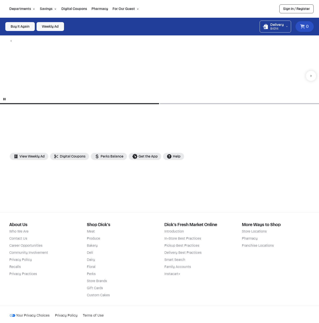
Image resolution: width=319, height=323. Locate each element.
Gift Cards (95, 288)
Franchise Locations (258, 245)
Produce (93, 238)
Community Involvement (28, 252)
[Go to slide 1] (75, 103)
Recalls (15, 266)
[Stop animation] (4, 99)
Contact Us (18, 238)
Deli (90, 252)
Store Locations (254, 231)
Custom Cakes (98, 295)
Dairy (91, 259)
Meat (91, 231)
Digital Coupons (74, 8)
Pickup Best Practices (181, 245)
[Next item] (311, 76)
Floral (91, 266)
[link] (296, 8)
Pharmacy (99, 8)
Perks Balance (108, 156)
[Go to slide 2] (239, 103)
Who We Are (19, 231)
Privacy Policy (20, 259)
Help (174, 156)
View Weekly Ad (29, 156)
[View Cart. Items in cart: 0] (305, 26)
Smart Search (174, 259)
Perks (91, 273)
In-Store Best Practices (182, 238)
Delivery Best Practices (183, 252)
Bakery (92, 245)
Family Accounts (177, 266)
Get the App (145, 156)
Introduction (174, 231)
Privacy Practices (23, 273)
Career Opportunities (26, 245)
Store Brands (97, 281)
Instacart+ (172, 273)
